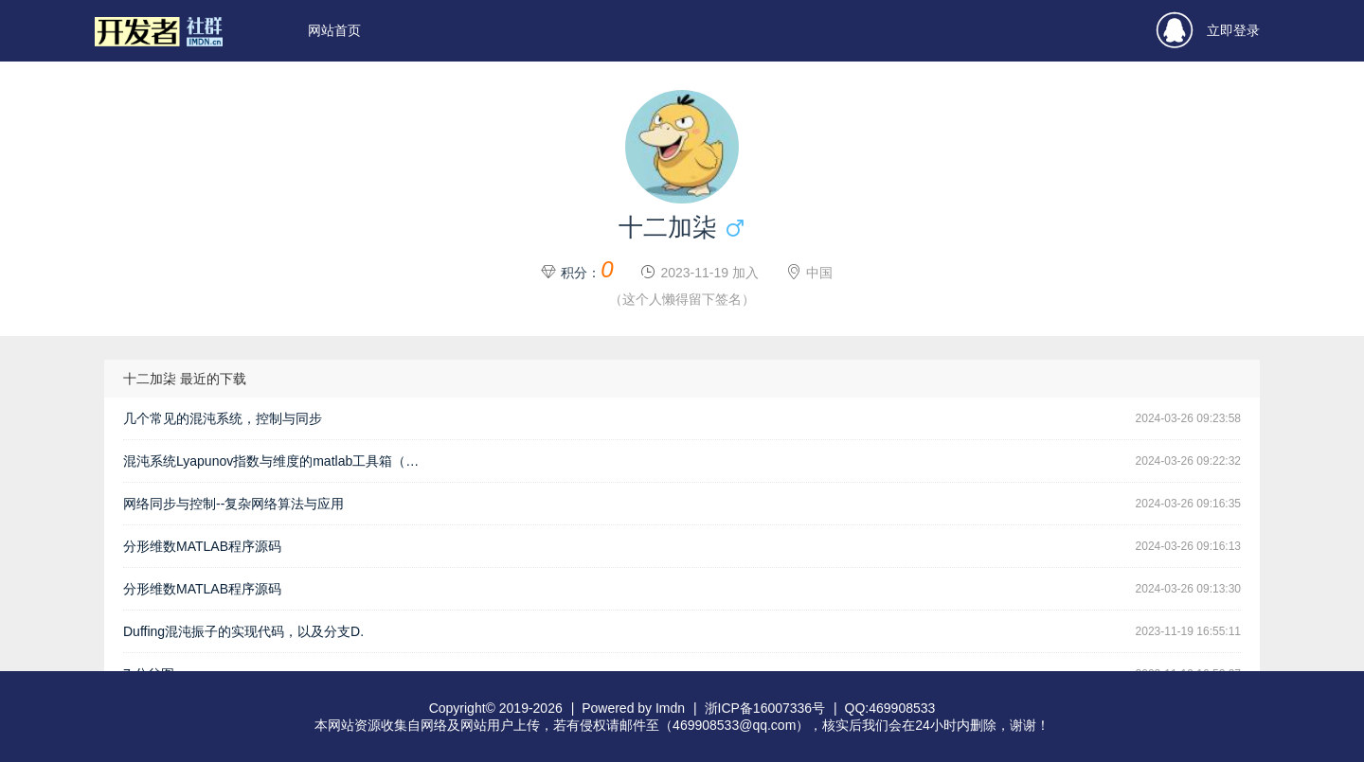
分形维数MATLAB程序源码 (202, 546)
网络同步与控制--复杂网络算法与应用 (233, 503)
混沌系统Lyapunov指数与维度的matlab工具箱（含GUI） (279, 461)
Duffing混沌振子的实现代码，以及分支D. (243, 631)
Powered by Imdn (633, 708)
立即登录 (1208, 31)
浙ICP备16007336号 (765, 708)
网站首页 (334, 30)
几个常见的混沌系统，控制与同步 (222, 418)
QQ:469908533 (890, 708)
